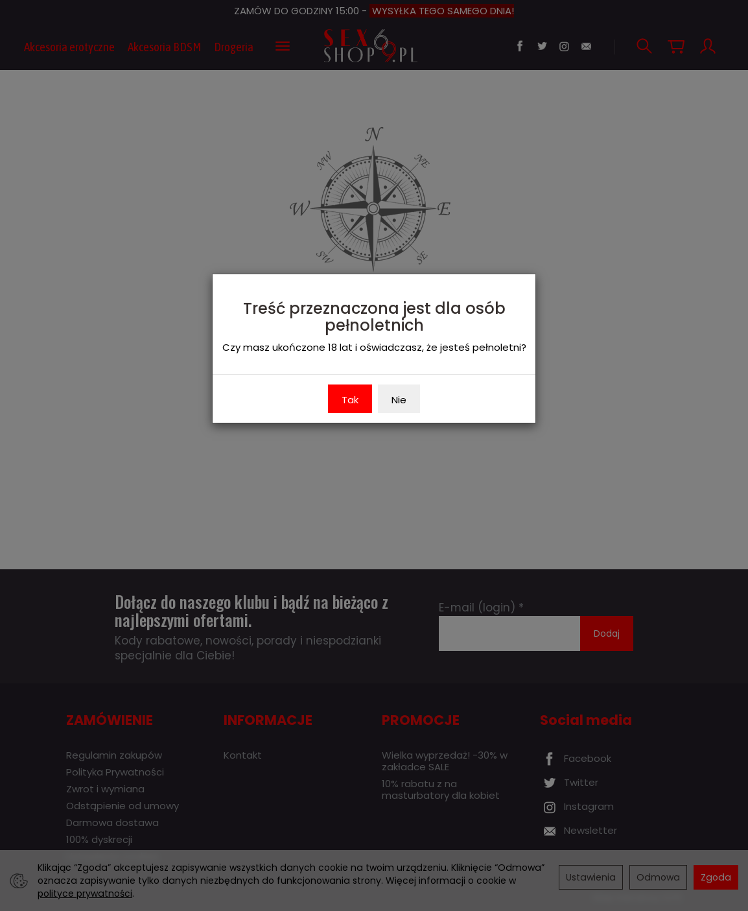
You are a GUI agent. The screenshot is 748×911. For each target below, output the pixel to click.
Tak (350, 400)
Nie (399, 400)
